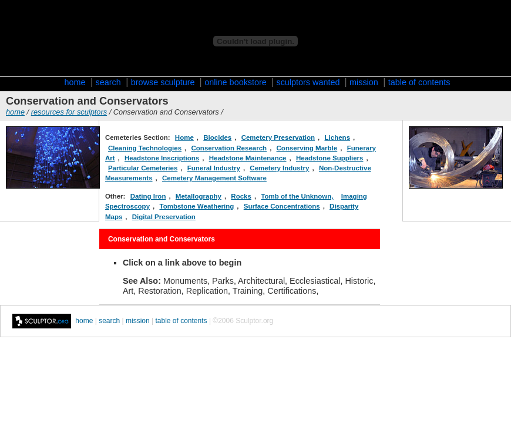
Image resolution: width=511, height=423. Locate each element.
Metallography (198, 196)
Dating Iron (148, 196)
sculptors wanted (309, 82)
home (75, 82)
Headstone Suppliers (330, 158)
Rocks (241, 196)
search (108, 82)
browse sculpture (164, 82)
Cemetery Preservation (278, 137)
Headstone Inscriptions (162, 158)
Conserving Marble (307, 148)
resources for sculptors (69, 112)
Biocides (217, 137)
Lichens (338, 137)
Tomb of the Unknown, (297, 196)
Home (184, 137)
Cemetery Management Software (214, 178)
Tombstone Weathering (196, 206)
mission (363, 82)
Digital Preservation (164, 216)
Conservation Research (229, 148)
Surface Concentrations (282, 206)
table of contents (419, 82)
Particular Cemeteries (142, 168)
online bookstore (236, 82)
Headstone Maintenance (248, 158)
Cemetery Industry (279, 168)
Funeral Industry (213, 168)
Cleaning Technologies (144, 148)
